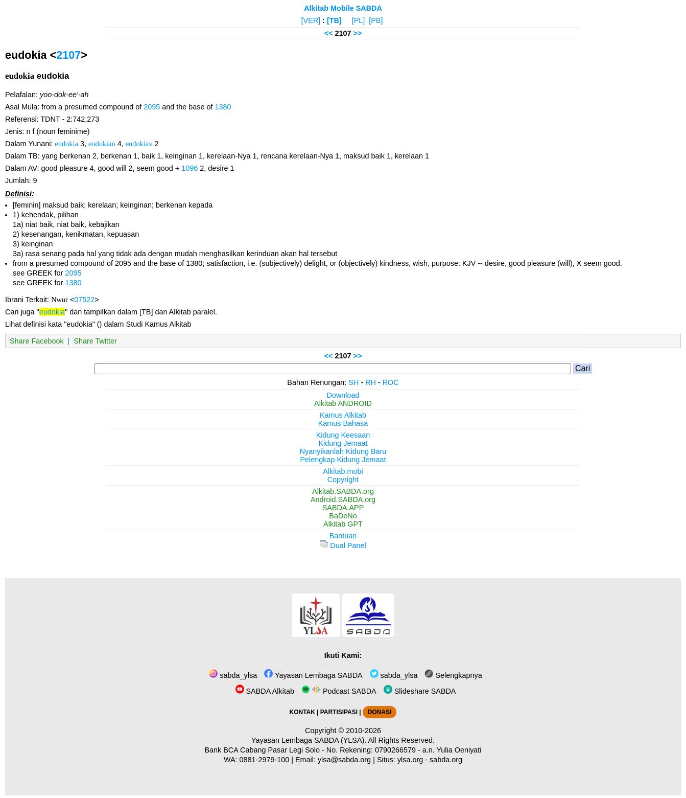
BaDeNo (343, 516)
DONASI (379, 712)
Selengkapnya (453, 675)
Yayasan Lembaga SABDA (313, 675)
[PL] (358, 20)
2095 (152, 107)
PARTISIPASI (339, 712)
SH (353, 382)
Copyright (343, 479)
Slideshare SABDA (420, 691)
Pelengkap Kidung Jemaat (343, 459)
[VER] (311, 20)
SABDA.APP (343, 508)
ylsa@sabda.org (344, 760)
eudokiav (139, 144)
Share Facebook (37, 341)
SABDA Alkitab (264, 691)
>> (357, 33)
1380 (223, 107)
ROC (391, 382)
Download (343, 395)
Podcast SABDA (338, 691)
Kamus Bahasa (343, 423)
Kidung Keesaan (343, 435)
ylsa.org (410, 760)
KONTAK (302, 712)
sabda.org (446, 760)
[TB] (334, 20)
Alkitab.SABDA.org (343, 491)
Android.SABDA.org (343, 499)
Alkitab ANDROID (343, 403)
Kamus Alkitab (343, 415)
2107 (68, 55)
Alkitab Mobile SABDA (343, 8)
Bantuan (343, 536)
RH (370, 382)
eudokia (66, 144)
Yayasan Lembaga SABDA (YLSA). (308, 740)
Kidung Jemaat (343, 443)
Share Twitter (95, 341)
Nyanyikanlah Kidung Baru (343, 451)
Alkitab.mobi (343, 471)
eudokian (101, 144)
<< (328, 33)
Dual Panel (343, 545)
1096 (189, 168)
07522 (84, 299)
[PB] (376, 20)
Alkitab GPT (343, 524)
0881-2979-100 (265, 760)
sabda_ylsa (233, 675)
